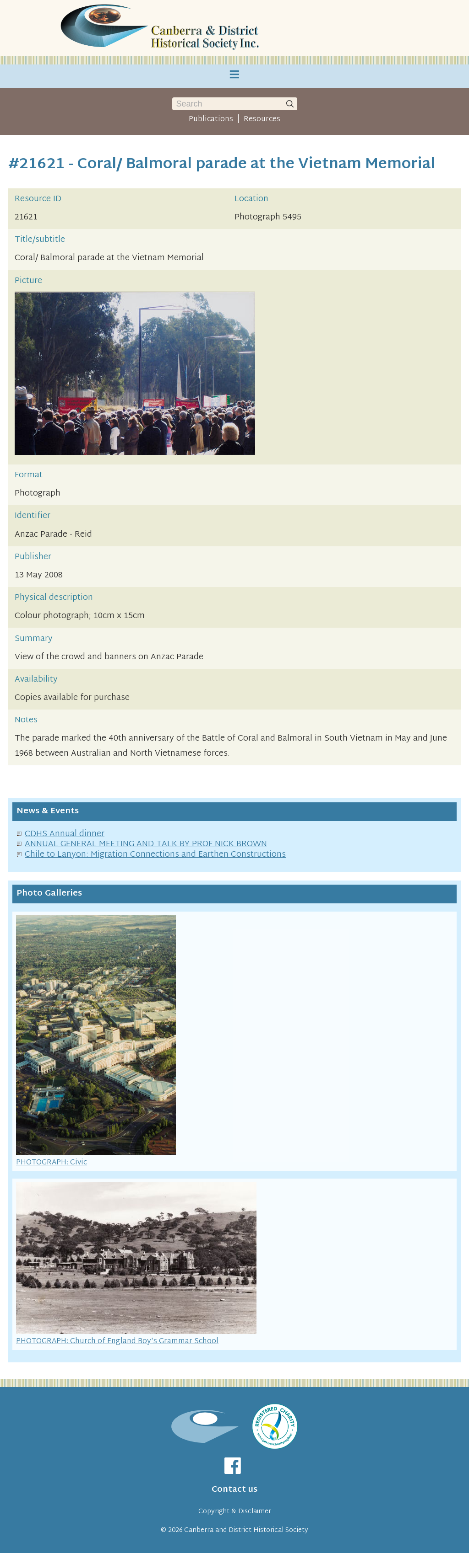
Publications (211, 119)
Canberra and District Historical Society (246, 1530)
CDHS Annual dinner (64, 834)
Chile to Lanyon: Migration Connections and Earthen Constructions (155, 854)
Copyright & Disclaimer (234, 1511)
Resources (262, 119)
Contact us (234, 1489)
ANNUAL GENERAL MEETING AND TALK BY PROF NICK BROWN (146, 844)
